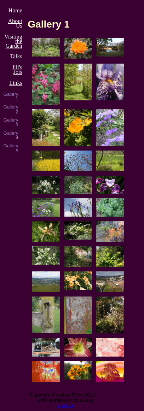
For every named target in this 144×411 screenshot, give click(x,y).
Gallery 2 (11, 109)
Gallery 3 (11, 122)
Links (15, 83)
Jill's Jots (17, 69)
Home (15, 10)
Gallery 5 (11, 148)
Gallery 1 (11, 96)
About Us (15, 23)
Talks (16, 56)
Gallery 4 (11, 135)
